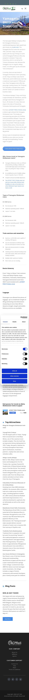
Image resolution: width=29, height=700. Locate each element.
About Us (14, 652)
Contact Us (14, 664)
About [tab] (23, 321)
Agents (14, 656)
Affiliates (14, 654)
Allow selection (14, 376)
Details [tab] (14, 321)
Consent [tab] (5, 321)
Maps (14, 667)
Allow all (14, 370)
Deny (14, 381)
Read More (8, 619)
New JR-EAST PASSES (10, 593)
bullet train (15, 47)
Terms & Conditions (14, 669)
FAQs (14, 665)
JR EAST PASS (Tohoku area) (17, 110)
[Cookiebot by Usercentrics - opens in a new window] (20, 317)
